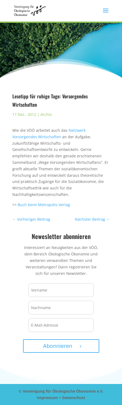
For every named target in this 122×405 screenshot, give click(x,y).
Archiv (46, 114)
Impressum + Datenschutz (61, 397)
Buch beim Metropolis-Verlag (44, 204)
